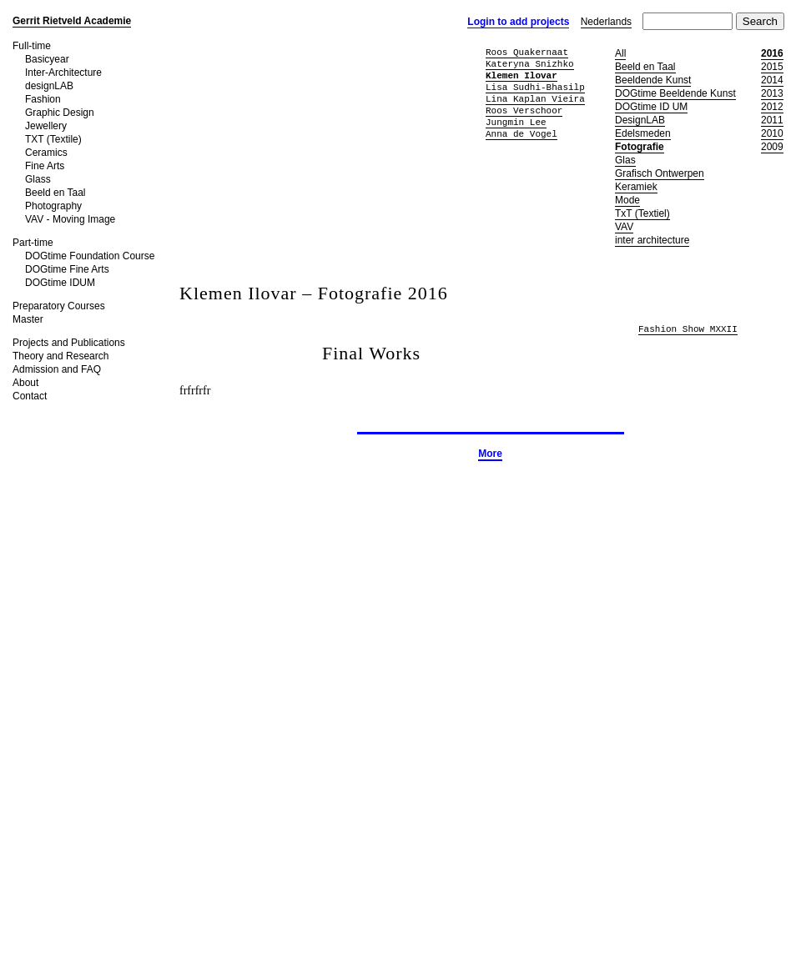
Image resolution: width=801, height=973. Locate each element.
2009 (772, 147)
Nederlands (606, 22)
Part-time (33, 242)
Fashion (43, 99)
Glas (625, 160)
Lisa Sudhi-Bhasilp (535, 87)
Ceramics (46, 152)
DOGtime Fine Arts (67, 269)
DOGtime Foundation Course (89, 256)
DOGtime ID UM (651, 107)
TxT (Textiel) (642, 213)
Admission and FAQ (57, 369)
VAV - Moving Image (70, 219)
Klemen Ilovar (521, 75)
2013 (772, 93)
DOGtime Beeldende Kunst (675, 93)
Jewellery (46, 126)
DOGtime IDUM (60, 282)
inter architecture (652, 240)
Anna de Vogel (521, 134)
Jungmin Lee (516, 122)
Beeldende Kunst (653, 80)
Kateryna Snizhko (530, 64)
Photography (53, 206)
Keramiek (636, 187)
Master (28, 319)
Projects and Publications (69, 343)
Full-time (32, 46)
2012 (772, 107)
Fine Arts (44, 166)
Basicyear (47, 59)
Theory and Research (60, 356)
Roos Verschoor (524, 110)
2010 (772, 133)
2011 (772, 120)
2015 (772, 67)
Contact (30, 396)
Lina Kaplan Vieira (535, 99)
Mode (627, 200)
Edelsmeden (643, 133)
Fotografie (639, 147)
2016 (772, 53)
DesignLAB (640, 120)
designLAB (49, 86)
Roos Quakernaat (527, 52)
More (490, 453)
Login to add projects (518, 22)
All (620, 53)
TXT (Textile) (53, 139)
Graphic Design (59, 112)
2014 (772, 80)
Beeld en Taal (55, 192)
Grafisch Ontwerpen (659, 173)
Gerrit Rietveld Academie (72, 21)
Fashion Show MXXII (688, 329)
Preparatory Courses (59, 306)
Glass (38, 179)
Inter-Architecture (63, 72)
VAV (624, 227)
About (25, 383)
